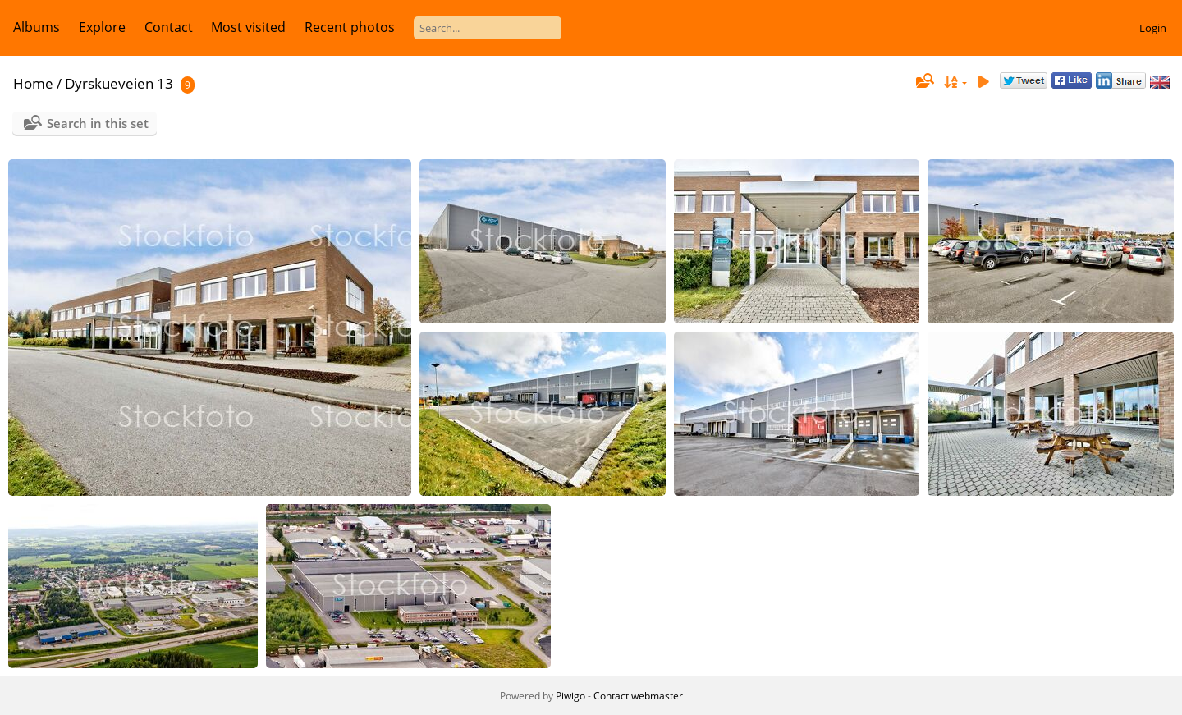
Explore (102, 27)
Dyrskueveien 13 (119, 83)
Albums (36, 27)
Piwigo (570, 696)
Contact (168, 27)
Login (1152, 28)
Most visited (248, 27)
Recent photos (350, 27)
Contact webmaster (638, 696)
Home (33, 83)
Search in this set (98, 123)
